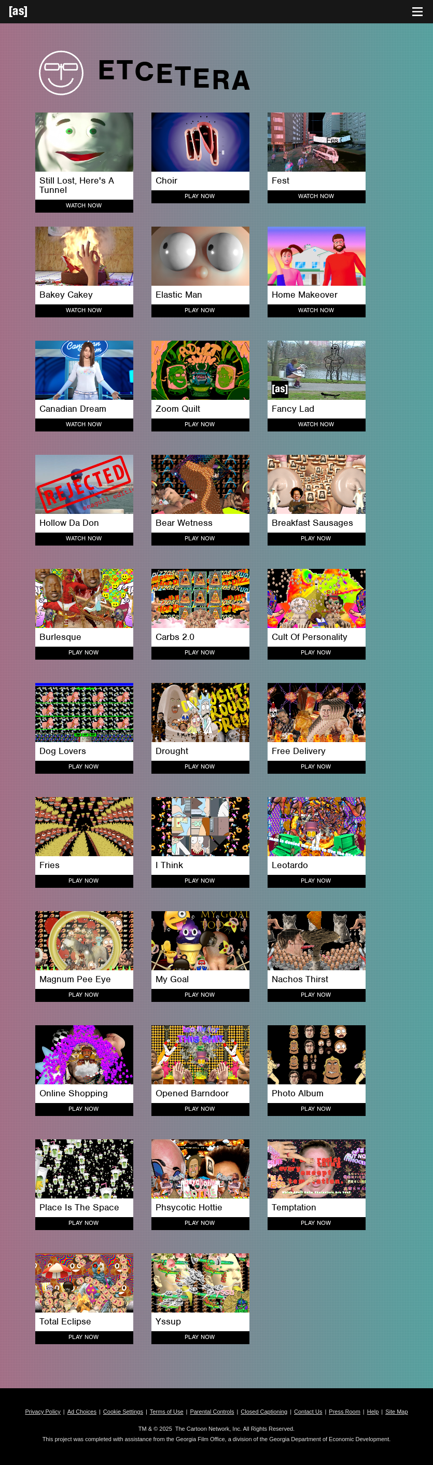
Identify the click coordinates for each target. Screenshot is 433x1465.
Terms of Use (167, 1411)
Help (373, 1411)
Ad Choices (81, 1411)
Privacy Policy (42, 1411)
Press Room (344, 1411)
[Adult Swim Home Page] (31, 11)
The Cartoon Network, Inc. (208, 1429)
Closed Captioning (264, 1411)
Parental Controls (212, 1411)
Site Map (396, 1411)
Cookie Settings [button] (123, 1411)
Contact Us (308, 1411)
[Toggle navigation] (417, 12)
